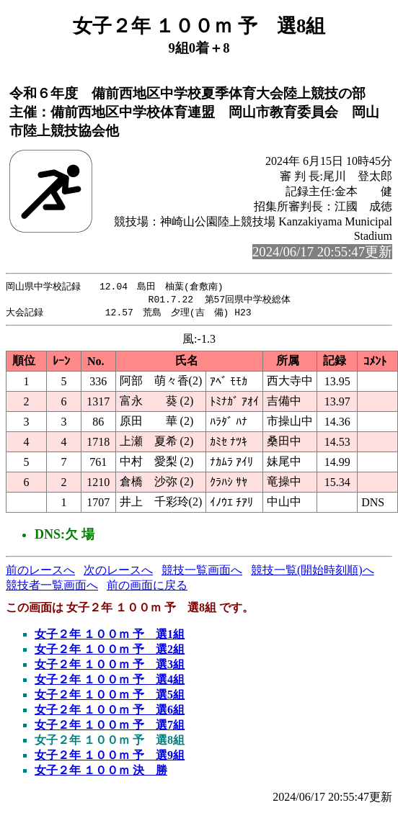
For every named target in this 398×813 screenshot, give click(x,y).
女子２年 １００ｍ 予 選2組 (110, 651)
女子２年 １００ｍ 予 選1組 (110, 636)
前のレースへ (40, 572)
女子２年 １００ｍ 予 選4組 (110, 681)
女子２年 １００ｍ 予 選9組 (110, 757)
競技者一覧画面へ (52, 587)
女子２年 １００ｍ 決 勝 (101, 772)
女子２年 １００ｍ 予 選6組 (110, 712)
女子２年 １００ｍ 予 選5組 (110, 697)
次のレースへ (118, 572)
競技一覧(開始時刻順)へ (312, 572)
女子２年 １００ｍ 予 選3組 (110, 666)
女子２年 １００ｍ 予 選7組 (110, 727)
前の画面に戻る (147, 587)
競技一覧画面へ (202, 572)
